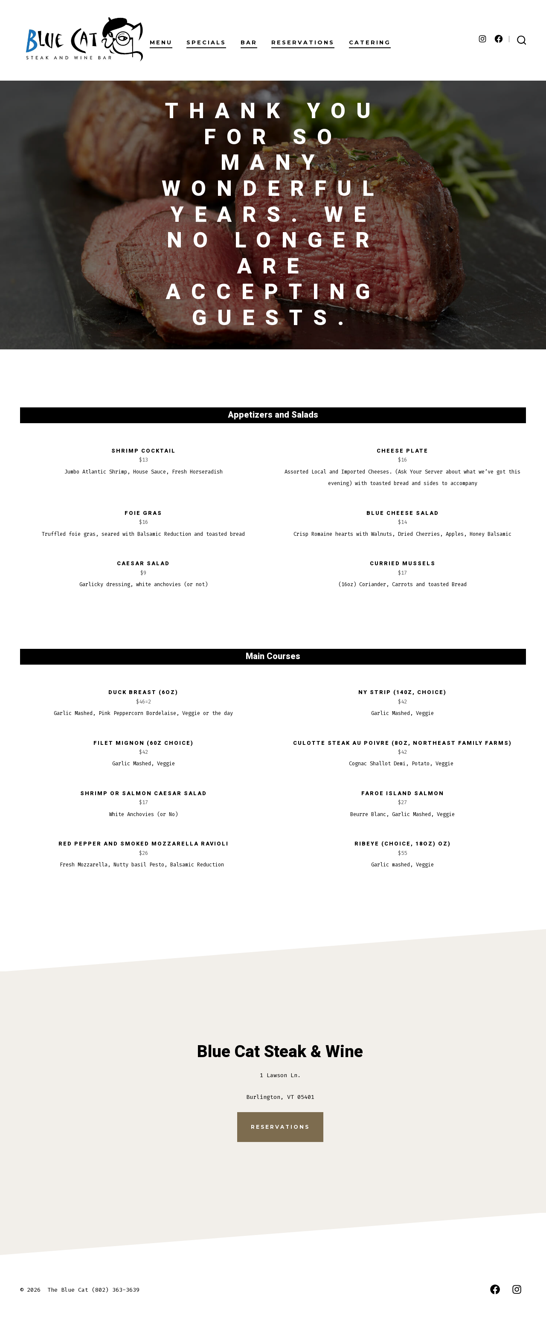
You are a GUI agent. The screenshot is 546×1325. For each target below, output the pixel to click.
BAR (249, 42)
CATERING (370, 42)
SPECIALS (206, 42)
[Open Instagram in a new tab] (482, 38)
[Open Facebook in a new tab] (498, 38)
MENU (161, 42)
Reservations (280, 1127)
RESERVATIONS (302, 42)
